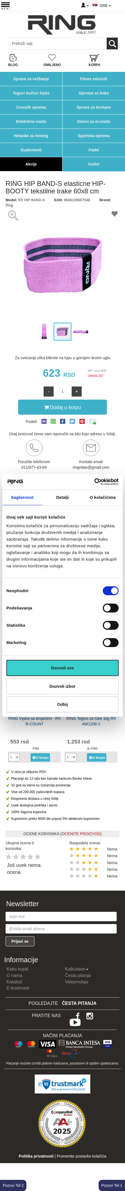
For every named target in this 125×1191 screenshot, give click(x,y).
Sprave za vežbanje (31, 79)
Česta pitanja (78, 975)
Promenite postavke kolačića (81, 1156)
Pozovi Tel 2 (13, 1185)
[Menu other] (117, 5)
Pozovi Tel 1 (111, 1185)
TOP (118, 1168)
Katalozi (14, 981)
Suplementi (31, 150)
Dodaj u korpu (62, 407)
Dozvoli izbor (62, 686)
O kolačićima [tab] (103, 497)
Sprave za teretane (94, 107)
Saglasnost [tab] (22, 497)
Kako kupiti (17, 969)
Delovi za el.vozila (93, 121)
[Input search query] (33, 43)
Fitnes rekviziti (93, 79)
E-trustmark (17, 988)
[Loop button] (112, 43)
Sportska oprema (93, 135)
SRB (105, 5)
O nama (14, 975)
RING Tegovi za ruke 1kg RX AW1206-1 (91, 721)
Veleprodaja (76, 981)
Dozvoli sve (62, 667)
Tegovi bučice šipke (31, 93)
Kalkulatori (76, 969)
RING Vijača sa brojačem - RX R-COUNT (34, 721)
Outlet (93, 164)
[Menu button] (5, 6)
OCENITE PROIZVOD (81, 834)
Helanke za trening (31, 135)
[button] (10, 265)
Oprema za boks (94, 93)
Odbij (62, 704)
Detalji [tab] (62, 497)
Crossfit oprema (31, 107)
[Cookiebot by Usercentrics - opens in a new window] (94, 481)
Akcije (31, 164)
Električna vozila (31, 121)
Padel (94, 150)
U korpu (40, 757)
